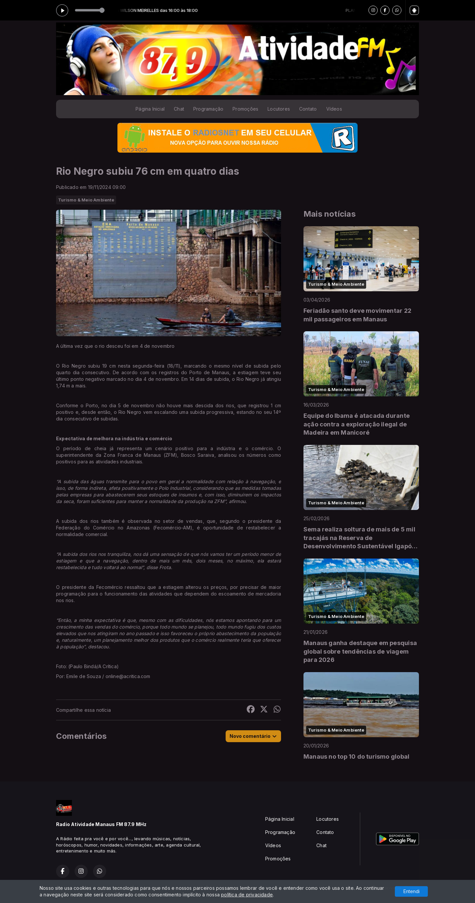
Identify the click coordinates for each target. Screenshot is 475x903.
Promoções (245, 109)
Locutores (279, 109)
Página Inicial (150, 109)
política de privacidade (247, 894)
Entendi (411, 891)
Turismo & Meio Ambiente (86, 199)
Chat (179, 109)
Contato (308, 109)
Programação (208, 109)
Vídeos (334, 109)
